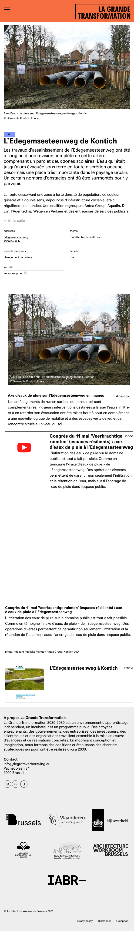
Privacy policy (84, 921)
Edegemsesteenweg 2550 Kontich (16, 239)
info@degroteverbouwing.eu (27, 763)
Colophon (122, 921)
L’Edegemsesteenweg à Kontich (83, 668)
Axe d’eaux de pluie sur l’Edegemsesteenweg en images (56, 396)
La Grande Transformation (104, 12)
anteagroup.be (13, 273)
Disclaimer (104, 921)
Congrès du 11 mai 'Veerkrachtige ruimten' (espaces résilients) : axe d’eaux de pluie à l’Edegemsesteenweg (91, 441)
